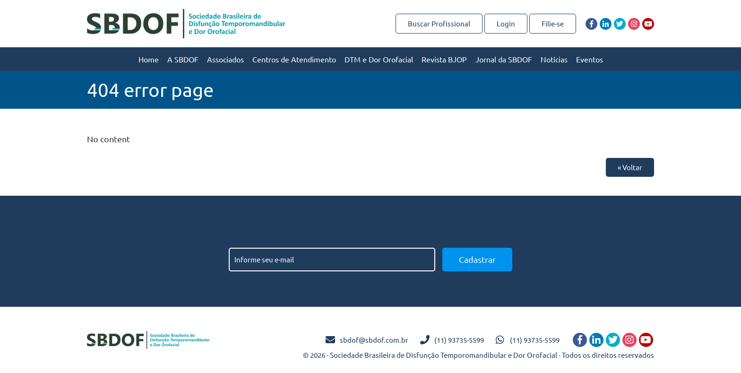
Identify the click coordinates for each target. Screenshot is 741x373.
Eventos (589, 59)
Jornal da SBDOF (503, 59)
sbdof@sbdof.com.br (374, 339)
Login (506, 23)
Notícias (554, 59)
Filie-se (553, 23)
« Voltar (630, 167)
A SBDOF (182, 59)
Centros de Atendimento (294, 59)
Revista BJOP (444, 59)
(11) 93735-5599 (459, 339)
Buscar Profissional (439, 23)
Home (148, 59)
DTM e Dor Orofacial (379, 59)
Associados (225, 59)
